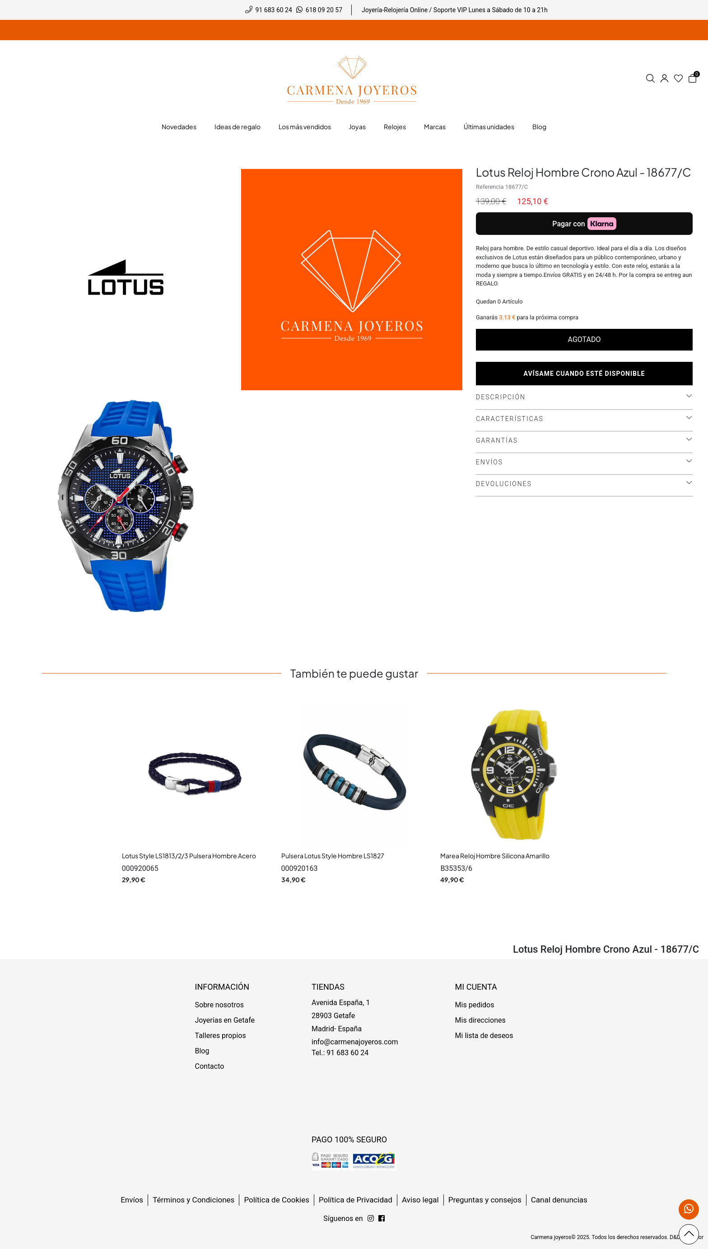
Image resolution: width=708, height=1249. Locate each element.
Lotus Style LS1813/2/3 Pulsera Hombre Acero (189, 855)
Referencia (490, 186)
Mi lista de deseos (484, 1035)
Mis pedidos (474, 1005)
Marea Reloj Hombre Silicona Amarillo (495, 855)
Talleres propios (220, 1035)
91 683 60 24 (274, 10)
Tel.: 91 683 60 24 (340, 1052)
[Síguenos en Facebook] (371, 1218)
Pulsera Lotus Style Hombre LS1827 (332, 855)
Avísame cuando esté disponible (584, 373)
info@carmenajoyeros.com (355, 1042)
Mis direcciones (480, 1020)
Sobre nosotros (219, 1005)
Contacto (209, 1066)
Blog (202, 1051)
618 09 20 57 (324, 10)
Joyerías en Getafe (225, 1020)
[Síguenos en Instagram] (381, 1218)
